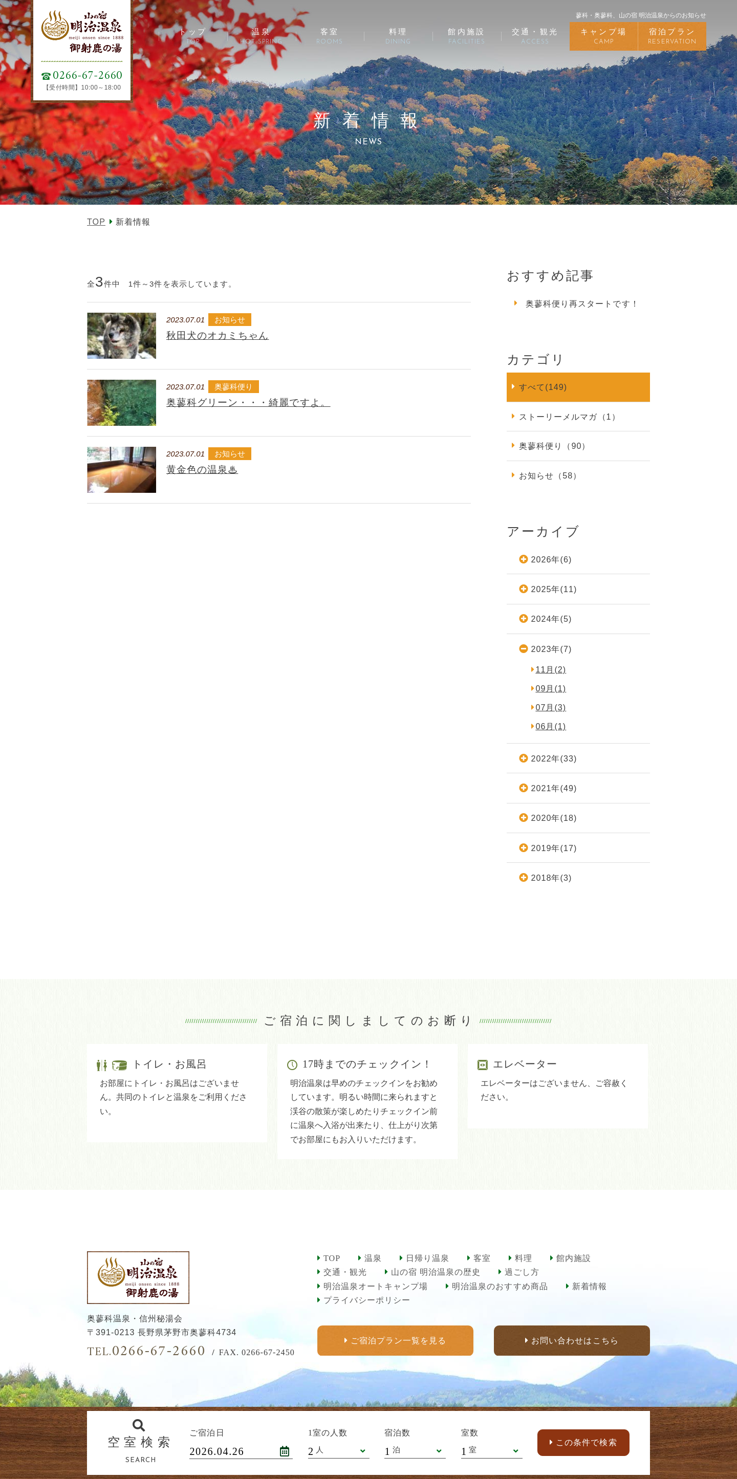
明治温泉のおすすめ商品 (500, 1286)
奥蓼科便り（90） (554, 445)
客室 (482, 1258)
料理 (523, 1258)
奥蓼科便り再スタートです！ (582, 303)
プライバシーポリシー (366, 1300)
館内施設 (573, 1258)
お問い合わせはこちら (574, 1340)
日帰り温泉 (427, 1258)
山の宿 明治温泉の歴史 (436, 1272)
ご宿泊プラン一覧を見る (398, 1340)
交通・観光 (345, 1272)
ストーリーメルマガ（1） (569, 416)
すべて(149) (543, 386)
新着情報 (589, 1286)
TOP (96, 221)
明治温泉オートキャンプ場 (375, 1286)
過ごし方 (522, 1272)
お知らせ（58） (550, 475)
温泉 (373, 1258)
